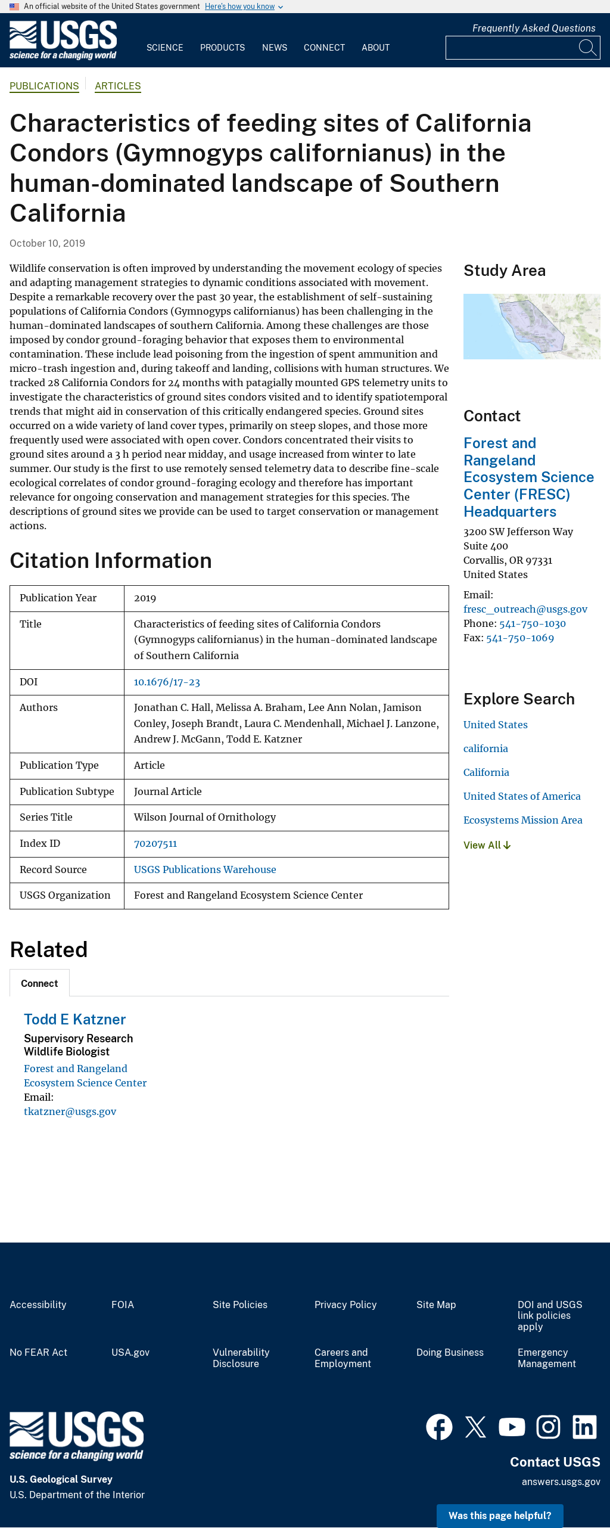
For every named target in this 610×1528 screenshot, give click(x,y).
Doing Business (450, 1352)
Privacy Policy (346, 1305)
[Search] (588, 48)
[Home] (63, 57)
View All (487, 845)
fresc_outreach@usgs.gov (525, 609)
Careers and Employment (343, 1358)
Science (165, 47)
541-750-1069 (520, 638)
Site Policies (240, 1305)
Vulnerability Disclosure (241, 1358)
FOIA (122, 1305)
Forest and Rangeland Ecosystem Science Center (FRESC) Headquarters (529, 477)
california (485, 748)
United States (495, 725)
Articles (118, 86)
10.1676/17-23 (167, 682)
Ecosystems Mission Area (523, 820)
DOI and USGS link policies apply (550, 1316)
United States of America (522, 796)
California (486, 772)
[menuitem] (165, 40)
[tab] (40, 982)
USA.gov (130, 1352)
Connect (324, 47)
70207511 (155, 843)
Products (222, 47)
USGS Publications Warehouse (205, 869)
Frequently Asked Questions (534, 28)
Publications (44, 86)
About (376, 47)
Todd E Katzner (75, 1019)
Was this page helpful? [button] (500, 1515)
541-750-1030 (532, 623)
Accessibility (38, 1305)
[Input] (523, 48)
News (274, 47)
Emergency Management (547, 1358)
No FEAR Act (38, 1352)
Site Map (436, 1305)
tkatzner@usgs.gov (70, 1111)
